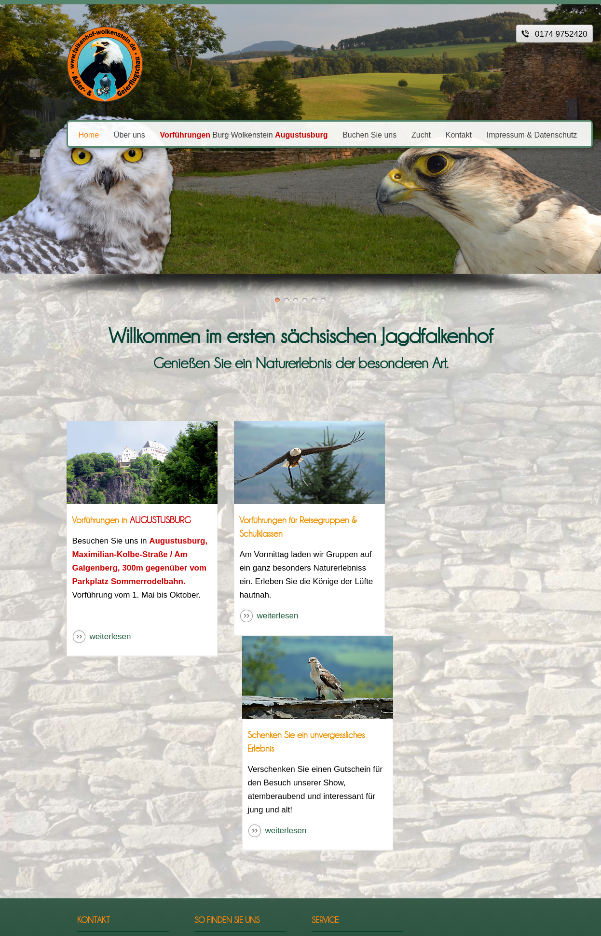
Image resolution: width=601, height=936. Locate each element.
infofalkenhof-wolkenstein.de (94, 813)
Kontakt (426, 134)
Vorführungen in (99, 520)
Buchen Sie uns (337, 134)
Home (56, 134)
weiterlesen (77, 636)
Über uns (96, 134)
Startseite (332, 751)
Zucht (388, 134)
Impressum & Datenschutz (499, 134)
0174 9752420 (95, 800)
